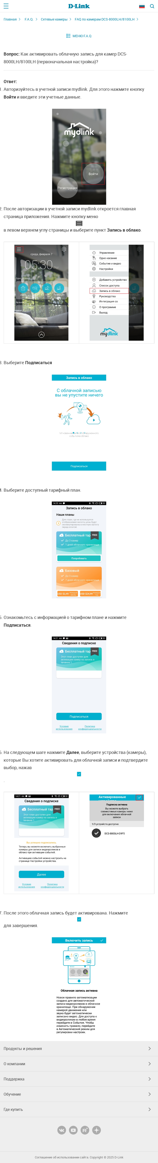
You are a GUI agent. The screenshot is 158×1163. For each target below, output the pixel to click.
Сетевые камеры (54, 19)
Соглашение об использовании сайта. (62, 1157)
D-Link (118, 1157)
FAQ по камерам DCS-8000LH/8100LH (105, 19)
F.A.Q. (29, 19)
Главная (10, 19)
